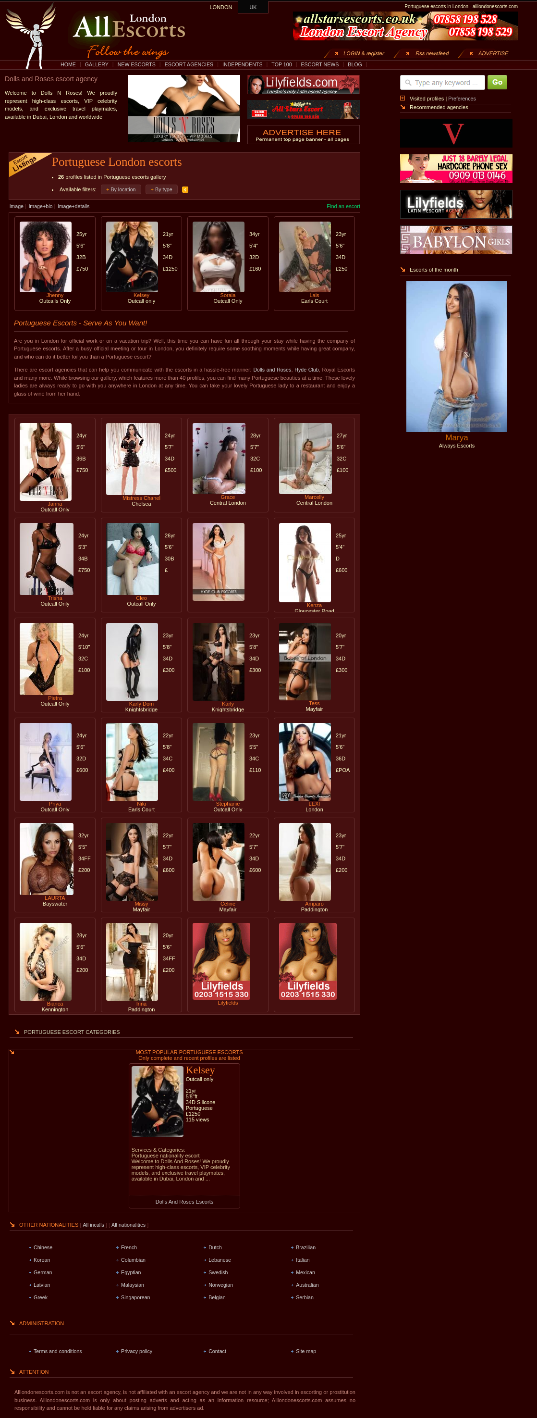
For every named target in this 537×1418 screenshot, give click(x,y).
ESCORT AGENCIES (189, 64)
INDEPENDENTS (242, 64)
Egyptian (131, 1272)
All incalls (94, 1225)
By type (163, 189)
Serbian (305, 1297)
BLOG (355, 64)
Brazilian (306, 1247)
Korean (42, 1260)
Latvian (42, 1285)
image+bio (40, 206)
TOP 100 (281, 64)
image (17, 206)
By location (122, 189)
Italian (302, 1260)
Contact (217, 1351)
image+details (73, 206)
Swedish (218, 1272)
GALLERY (97, 64)
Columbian (133, 1260)
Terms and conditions (58, 1351)
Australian (307, 1285)
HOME (68, 64)
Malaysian (132, 1285)
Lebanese (219, 1260)
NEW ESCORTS (137, 64)
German (43, 1272)
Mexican (305, 1272)
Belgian (217, 1297)
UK (253, 7)
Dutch (215, 1247)
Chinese (43, 1247)
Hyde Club (306, 370)
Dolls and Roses (272, 370)
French (129, 1247)
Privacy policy (136, 1351)
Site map (306, 1351)
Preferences (462, 98)
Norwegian (220, 1285)
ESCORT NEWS (320, 64)
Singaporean (135, 1297)
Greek (41, 1297)
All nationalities (128, 1225)
